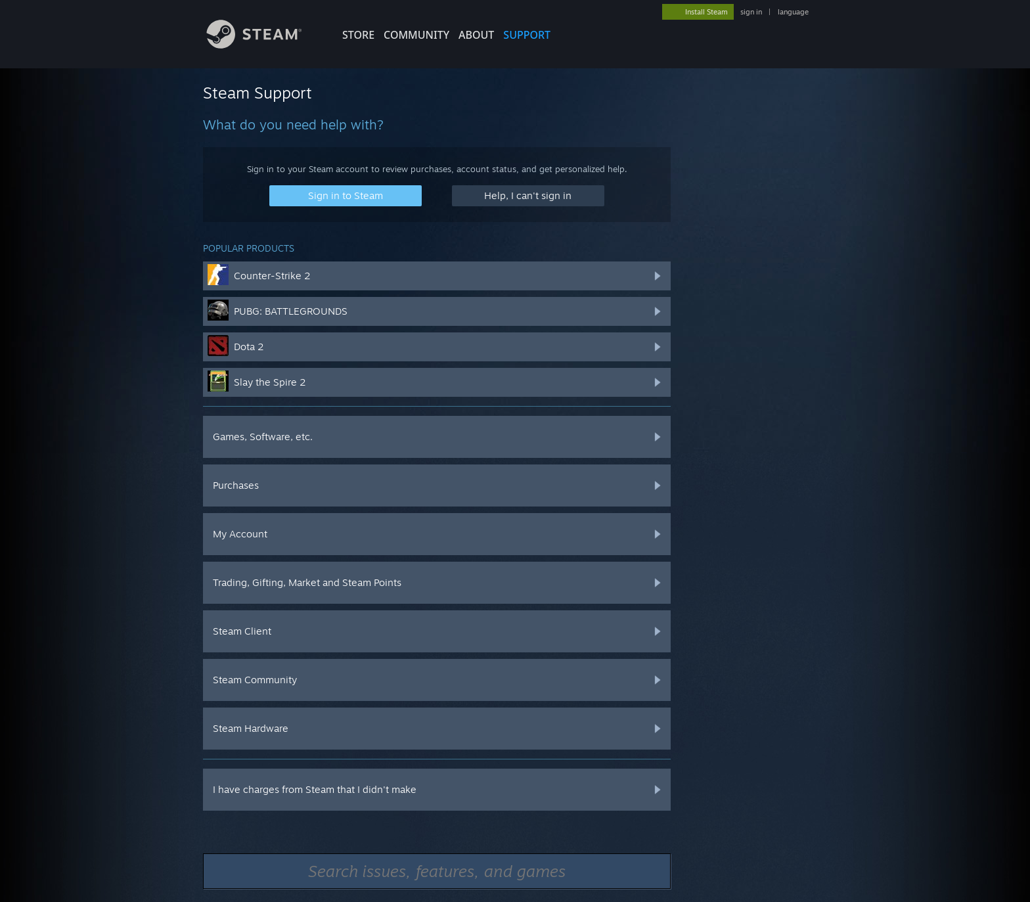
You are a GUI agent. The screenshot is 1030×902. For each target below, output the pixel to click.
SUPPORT (526, 35)
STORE (358, 35)
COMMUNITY (416, 35)
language (793, 11)
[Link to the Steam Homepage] (264, 45)
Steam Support (257, 92)
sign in (751, 11)
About (476, 35)
